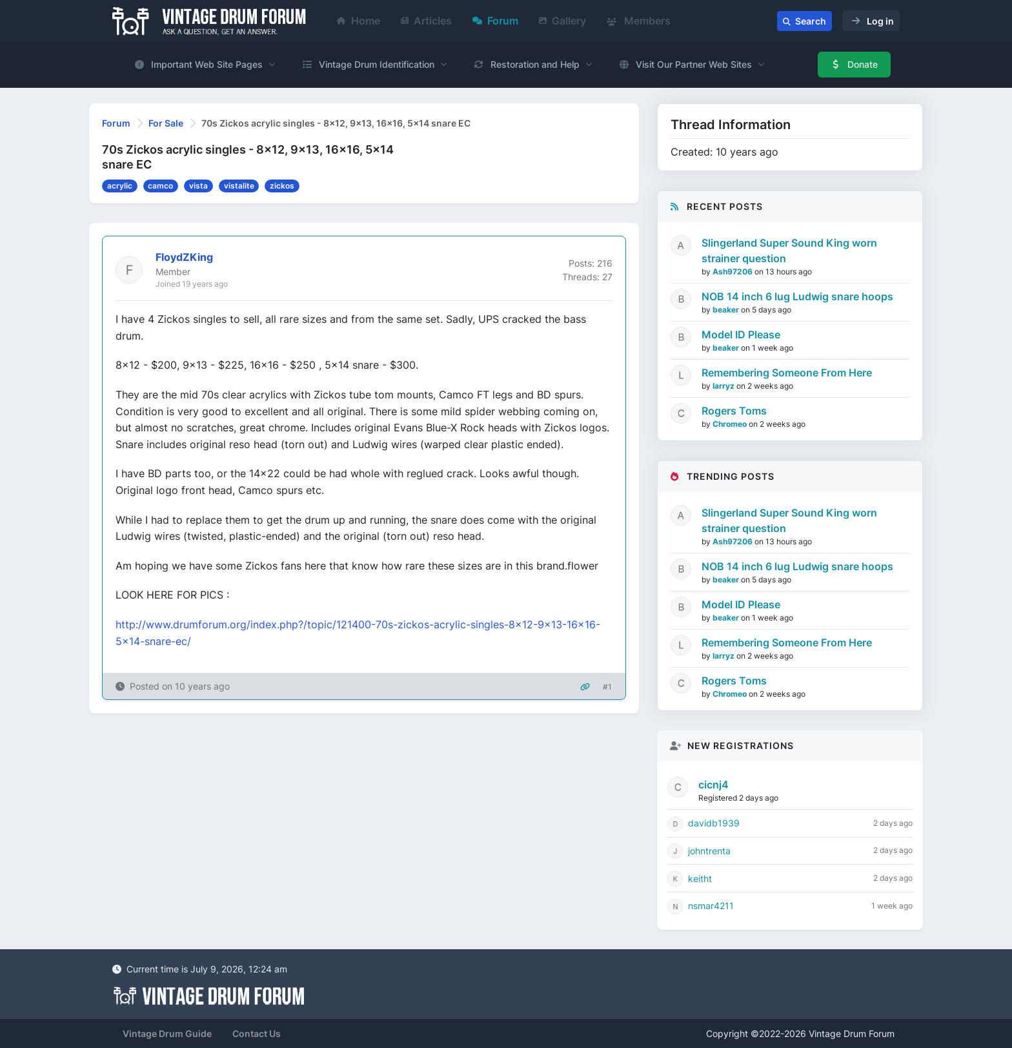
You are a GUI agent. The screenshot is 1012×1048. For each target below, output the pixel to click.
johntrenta (709, 850)
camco (160, 185)
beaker (727, 309)
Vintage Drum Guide (167, 1033)
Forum (495, 20)
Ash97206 (733, 271)
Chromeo (731, 424)
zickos (282, 185)
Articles (426, 20)
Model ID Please (741, 334)
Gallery (562, 20)
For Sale (165, 123)
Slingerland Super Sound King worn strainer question (789, 250)
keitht (700, 878)
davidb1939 (714, 822)
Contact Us (256, 1033)
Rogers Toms (734, 410)
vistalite (239, 185)
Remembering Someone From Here (787, 372)
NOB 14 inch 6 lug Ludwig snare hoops (797, 296)
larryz (724, 386)
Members (639, 20)
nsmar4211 (711, 905)
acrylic (119, 185)
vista (198, 185)
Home (358, 20)
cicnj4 (713, 784)
